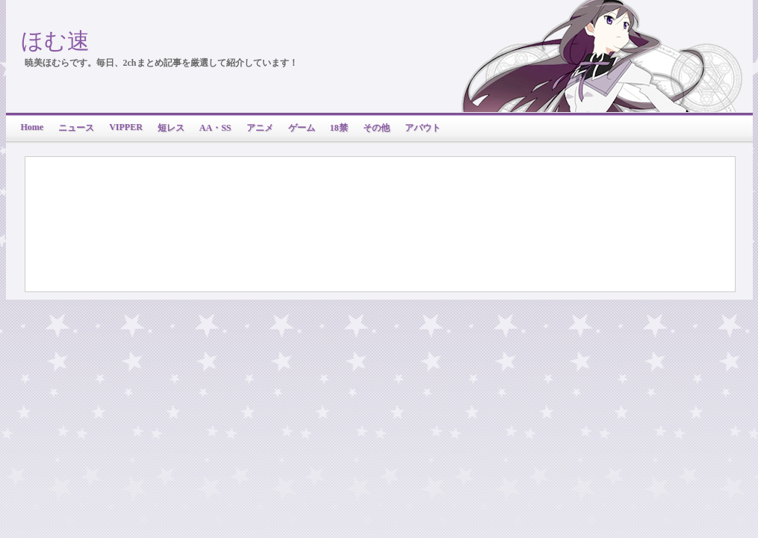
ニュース (76, 128)
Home (32, 127)
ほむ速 (55, 40)
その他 (376, 128)
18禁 (339, 128)
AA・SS (215, 128)
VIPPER (126, 127)
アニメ (259, 128)
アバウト (423, 128)
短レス (171, 128)
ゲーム (301, 128)
